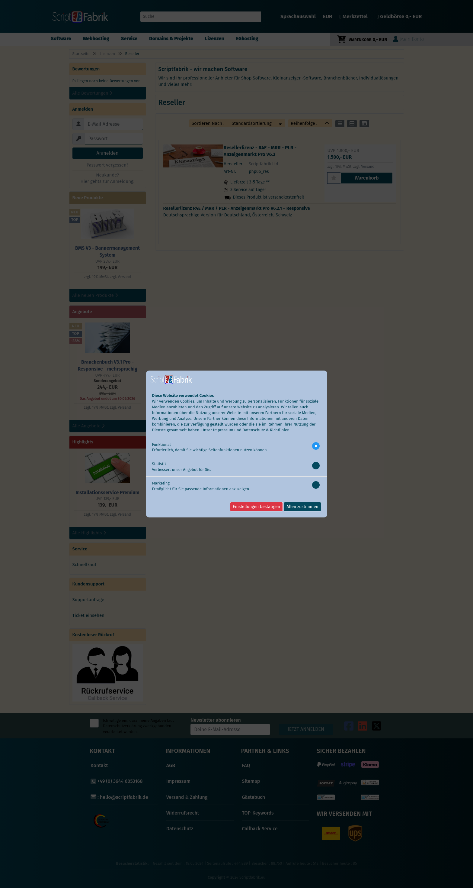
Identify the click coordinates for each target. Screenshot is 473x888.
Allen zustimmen (302, 506)
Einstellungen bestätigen (256, 506)
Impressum (223, 430)
